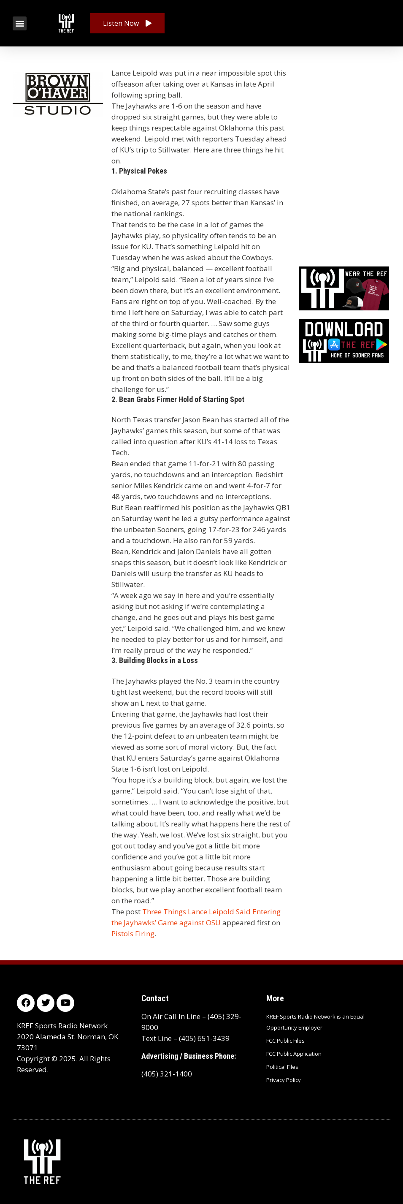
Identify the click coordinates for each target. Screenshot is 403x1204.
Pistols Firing (132, 933)
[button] (20, 23)
